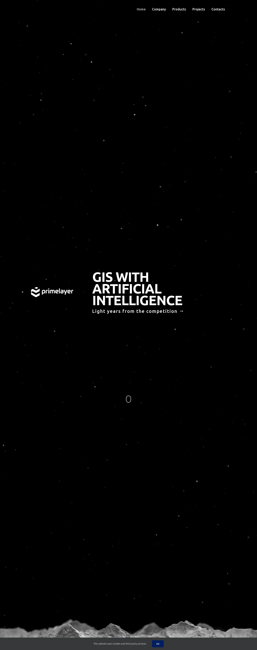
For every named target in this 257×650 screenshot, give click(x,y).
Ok (158, 644)
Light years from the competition (138, 312)
